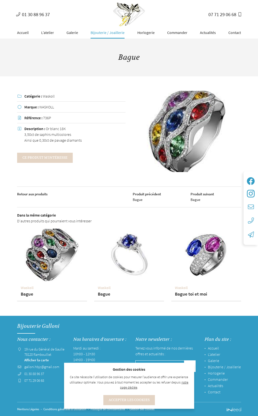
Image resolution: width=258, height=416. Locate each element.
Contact (234, 32)
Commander (177, 32)
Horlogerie (146, 32)
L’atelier (47, 32)
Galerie (72, 32)
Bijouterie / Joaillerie (108, 32)
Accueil (23, 32)
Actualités (208, 32)
